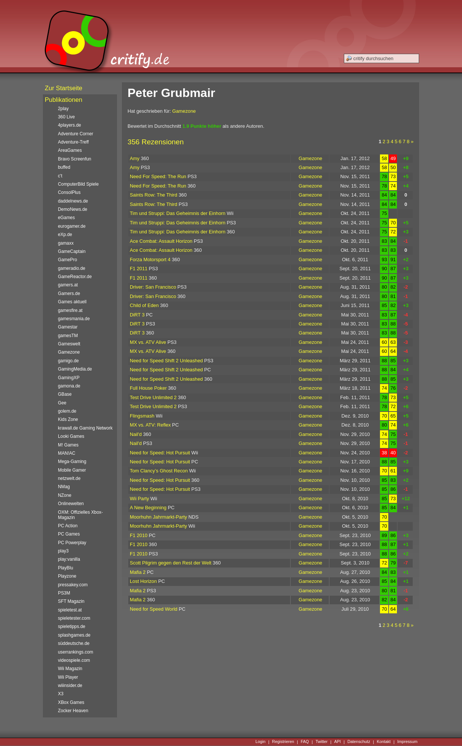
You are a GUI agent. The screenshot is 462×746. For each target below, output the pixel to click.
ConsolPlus (69, 192)
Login (260, 742)
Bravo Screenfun (74, 159)
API (337, 742)
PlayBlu (65, 567)
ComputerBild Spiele (78, 184)
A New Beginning (148, 507)
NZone (64, 495)
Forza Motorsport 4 (150, 259)
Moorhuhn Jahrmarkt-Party (158, 517)
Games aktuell (72, 301)
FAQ (305, 742)
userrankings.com (75, 652)
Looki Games (71, 436)
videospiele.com (74, 660)
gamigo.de (68, 360)
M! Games (68, 445)
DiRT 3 (137, 315)
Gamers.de (69, 293)
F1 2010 (138, 535)
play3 (63, 551)
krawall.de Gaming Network (85, 428)
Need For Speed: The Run (158, 176)
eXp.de (65, 234)
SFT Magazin (71, 601)
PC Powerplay (72, 542)
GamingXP (68, 377)
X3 (61, 693)
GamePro (67, 259)
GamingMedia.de (75, 369)
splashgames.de (74, 635)
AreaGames (70, 150)
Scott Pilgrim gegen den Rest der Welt (170, 563)
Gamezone (184, 111)
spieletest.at (70, 610)
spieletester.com (74, 618)
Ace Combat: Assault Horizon (161, 241)
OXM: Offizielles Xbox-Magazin (80, 515)
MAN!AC (66, 453)
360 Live (66, 117)
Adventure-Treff (73, 142)
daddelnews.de (73, 201)
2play (63, 108)
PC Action (68, 525)
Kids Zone (68, 419)
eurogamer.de (71, 226)
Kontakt (384, 742)
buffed (64, 167)
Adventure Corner (75, 133)
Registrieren (283, 742)
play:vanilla (69, 559)
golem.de (67, 411)
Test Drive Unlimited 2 (153, 397)
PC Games (69, 534)
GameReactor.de (75, 276)
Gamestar (68, 327)
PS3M (64, 593)
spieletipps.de (71, 626)
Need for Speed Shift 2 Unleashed (166, 360)
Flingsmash (142, 416)
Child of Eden (144, 305)
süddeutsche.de (74, 643)
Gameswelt (69, 344)
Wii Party (139, 498)
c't (60, 176)
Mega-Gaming (72, 461)
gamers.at (68, 285)
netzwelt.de (69, 478)
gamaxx (66, 243)
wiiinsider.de (70, 685)
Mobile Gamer (72, 470)
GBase (64, 394)
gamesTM (68, 335)
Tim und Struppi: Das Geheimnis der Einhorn (177, 213)
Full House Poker (148, 388)
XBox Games (71, 702)
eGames (66, 217)
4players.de (69, 125)
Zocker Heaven (73, 710)
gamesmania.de (74, 318)
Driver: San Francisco (153, 287)
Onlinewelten (71, 503)
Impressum (407, 742)
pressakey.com (73, 584)
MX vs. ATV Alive (148, 342)
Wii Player (68, 677)
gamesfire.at (70, 310)
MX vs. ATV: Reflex (150, 425)
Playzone (67, 576)
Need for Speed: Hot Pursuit (160, 452)
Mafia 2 (138, 572)
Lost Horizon (143, 581)
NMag (64, 486)
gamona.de (69, 386)
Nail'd (136, 434)
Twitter (322, 742)
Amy (135, 158)
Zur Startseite (63, 88)
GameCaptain (71, 251)
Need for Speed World (153, 609)
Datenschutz (358, 742)
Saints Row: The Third (153, 195)
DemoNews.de (72, 209)
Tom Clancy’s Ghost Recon (159, 471)
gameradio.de (71, 268)
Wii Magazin (70, 668)
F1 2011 (138, 268)
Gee (62, 403)
